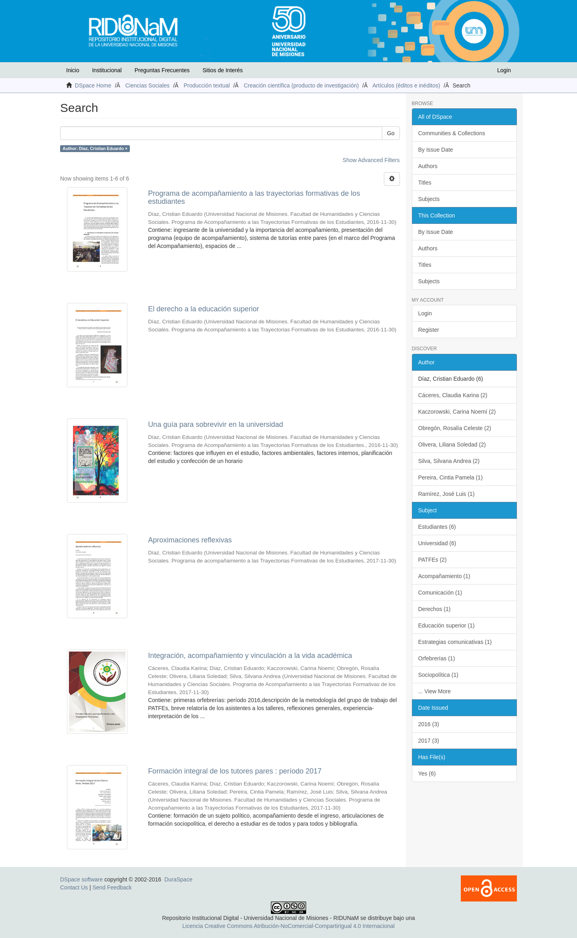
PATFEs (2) (432, 559)
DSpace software (81, 879)
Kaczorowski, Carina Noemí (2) (457, 411)
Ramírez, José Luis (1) (446, 494)
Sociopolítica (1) (438, 675)
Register (428, 330)
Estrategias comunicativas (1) (455, 642)
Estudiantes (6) (437, 527)
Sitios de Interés (222, 70)
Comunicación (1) (440, 592)
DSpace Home (93, 85)
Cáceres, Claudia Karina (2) (453, 395)
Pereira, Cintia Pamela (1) (450, 477)
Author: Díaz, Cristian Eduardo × (95, 148)
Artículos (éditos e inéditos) (406, 85)
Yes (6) (427, 773)
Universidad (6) (437, 543)
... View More (434, 691)
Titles (425, 182)
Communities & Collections (451, 133)
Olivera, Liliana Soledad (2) (452, 444)
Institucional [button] (107, 70)
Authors (428, 166)
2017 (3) (428, 740)
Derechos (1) (434, 609)
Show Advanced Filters (371, 160)
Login (425, 313)
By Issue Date (435, 149)
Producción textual (207, 85)
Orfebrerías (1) (436, 658)
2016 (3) (428, 724)
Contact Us (74, 887)
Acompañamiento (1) (444, 576)
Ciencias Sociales (147, 85)
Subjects (429, 199)
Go (391, 133)
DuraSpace (178, 879)
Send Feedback (112, 887)
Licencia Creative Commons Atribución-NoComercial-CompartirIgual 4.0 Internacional (288, 926)
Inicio (72, 70)
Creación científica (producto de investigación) (301, 85)
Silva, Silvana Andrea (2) (449, 461)
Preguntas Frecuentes (162, 70)
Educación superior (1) (446, 625)
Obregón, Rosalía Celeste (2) (454, 428)
